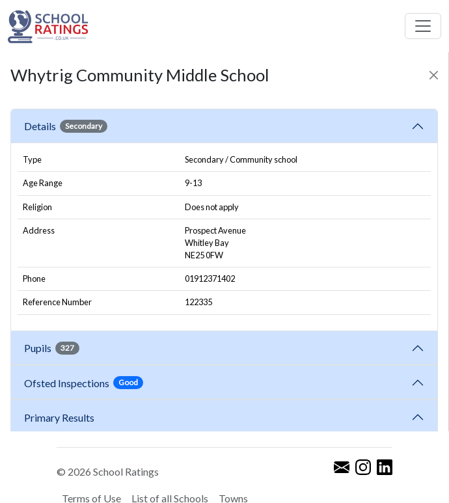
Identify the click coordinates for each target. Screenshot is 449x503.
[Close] (433, 75)
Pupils (51, 348)
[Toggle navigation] (423, 26)
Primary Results (59, 417)
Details (65, 126)
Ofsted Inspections (83, 382)
